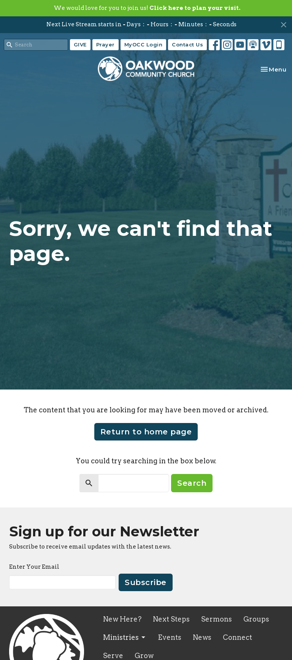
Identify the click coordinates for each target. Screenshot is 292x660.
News (202, 637)
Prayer (105, 44)
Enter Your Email (34, 566)
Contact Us (187, 44)
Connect (237, 637)
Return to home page (146, 431)
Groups (256, 619)
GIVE (80, 44)
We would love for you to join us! (147, 8)
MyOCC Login (143, 44)
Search (191, 483)
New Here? (122, 619)
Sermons (216, 619)
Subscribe (146, 582)
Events (169, 637)
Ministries (124, 637)
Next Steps (171, 619)
